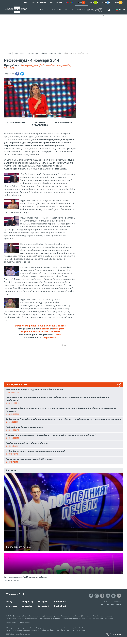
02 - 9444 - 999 (111, 604)
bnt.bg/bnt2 (43, 606)
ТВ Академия (11, 618)
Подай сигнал (98, 616)
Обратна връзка (48, 630)
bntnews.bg (11, 606)
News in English (11, 622)
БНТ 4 (80, 10)
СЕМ (59, 630)
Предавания (19, 53)
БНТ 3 (67, 10)
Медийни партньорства (80, 618)
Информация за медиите (50, 618)
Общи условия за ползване (17, 628)
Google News (49, 338)
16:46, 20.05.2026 (12, 580)
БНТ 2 (55, 10)
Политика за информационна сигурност (23, 630)
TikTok (57, 335)
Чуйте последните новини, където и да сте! (40, 326)
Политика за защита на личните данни (46, 628)
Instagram (58, 329)
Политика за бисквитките (75, 628)
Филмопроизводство (22, 616)
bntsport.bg (27, 601)
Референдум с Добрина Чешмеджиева (44, 53)
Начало (8, 53)
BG (120, 10)
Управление (76, 616)
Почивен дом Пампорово (103, 618)
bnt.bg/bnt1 (43, 601)
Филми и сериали (52, 616)
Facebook (45, 329)
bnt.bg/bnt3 (60, 601)
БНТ (26, 2)
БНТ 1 (43, 10)
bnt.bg (9, 601)
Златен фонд (38, 616)
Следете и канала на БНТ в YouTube (39, 332)
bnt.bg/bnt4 (60, 606)
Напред (109, 616)
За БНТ (8, 616)
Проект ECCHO (78, 630)
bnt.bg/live (27, 606)
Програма (65, 616)
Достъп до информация (28, 618)
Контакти (86, 616)
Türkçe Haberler (24, 622)
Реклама (106, 16)
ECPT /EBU (66, 630)
